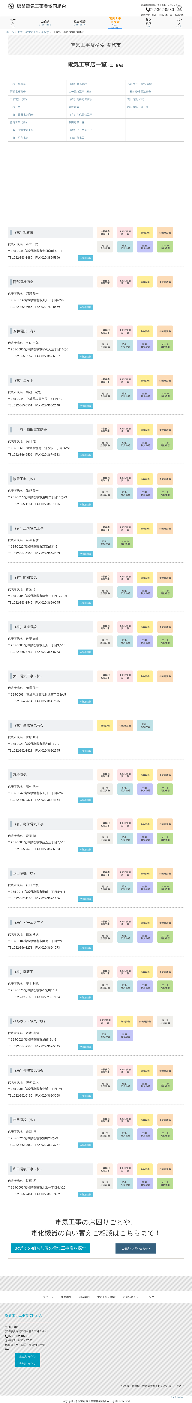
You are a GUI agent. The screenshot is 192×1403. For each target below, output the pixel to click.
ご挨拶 (45, 23)
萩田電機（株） (78, 122)
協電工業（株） (19, 122)
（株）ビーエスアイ (80, 129)
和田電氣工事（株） (139, 106)
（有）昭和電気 (19, 137)
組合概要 (80, 23)
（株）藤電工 (76, 137)
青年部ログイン (27, 1363)
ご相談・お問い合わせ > (136, 1248)
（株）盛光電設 (78, 83)
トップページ (46, 1296)
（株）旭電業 (18, 83)
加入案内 (148, 23)
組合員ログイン (27, 1356)
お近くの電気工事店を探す (33, 32)
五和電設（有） (19, 99)
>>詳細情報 (85, 258)
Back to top (177, 1397)
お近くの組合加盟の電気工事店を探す (50, 1248)
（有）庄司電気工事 (22, 129)
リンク (179, 23)
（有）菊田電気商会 (22, 114)
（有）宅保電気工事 (80, 114)
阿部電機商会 (18, 91)
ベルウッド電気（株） (140, 83)
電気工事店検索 (106, 1296)
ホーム (12, 23)
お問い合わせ (131, 1296)
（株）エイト (18, 106)
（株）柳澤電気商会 (139, 91)
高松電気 (74, 106)
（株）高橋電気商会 (80, 99)
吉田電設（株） (136, 99)
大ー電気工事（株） (80, 91)
